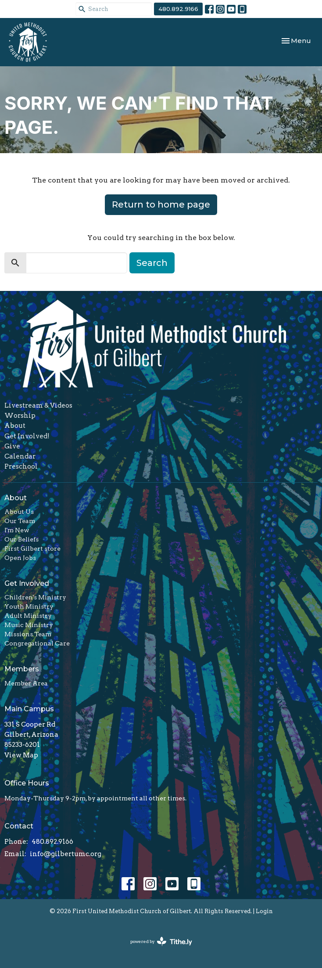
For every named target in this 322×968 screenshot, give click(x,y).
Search (152, 263)
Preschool (21, 466)
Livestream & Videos (38, 405)
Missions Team (27, 634)
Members (21, 669)
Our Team (19, 520)
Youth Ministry (29, 606)
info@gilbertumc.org (65, 854)
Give (12, 446)
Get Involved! (27, 436)
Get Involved (26, 583)
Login (264, 911)
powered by (161, 941)
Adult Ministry (28, 615)
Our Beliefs (21, 539)
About (14, 426)
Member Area (26, 683)
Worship (20, 415)
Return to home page (161, 204)
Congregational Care (37, 643)
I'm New (16, 530)
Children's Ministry (35, 597)
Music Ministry (28, 624)
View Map (21, 755)
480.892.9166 (178, 8)
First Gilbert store (32, 548)
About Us (19, 511)
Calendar (20, 456)
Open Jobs (20, 557)
